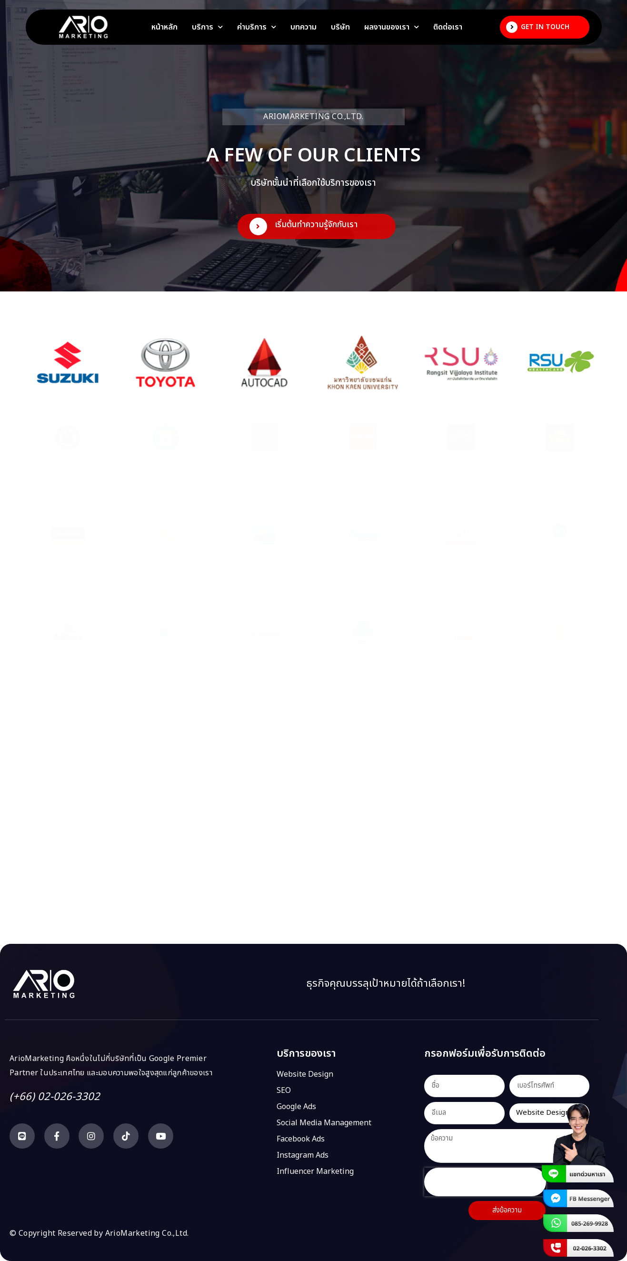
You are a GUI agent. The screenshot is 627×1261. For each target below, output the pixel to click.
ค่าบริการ (256, 27)
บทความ (303, 27)
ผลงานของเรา (391, 27)
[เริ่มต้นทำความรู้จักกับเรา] (258, 226)
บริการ (207, 27)
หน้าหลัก (164, 27)
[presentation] (485, 1182)
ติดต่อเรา (447, 27)
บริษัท (340, 27)
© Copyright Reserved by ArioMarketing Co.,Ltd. (99, 1233)
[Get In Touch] (512, 27)
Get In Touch (545, 27)
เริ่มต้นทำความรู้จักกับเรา (316, 224)
